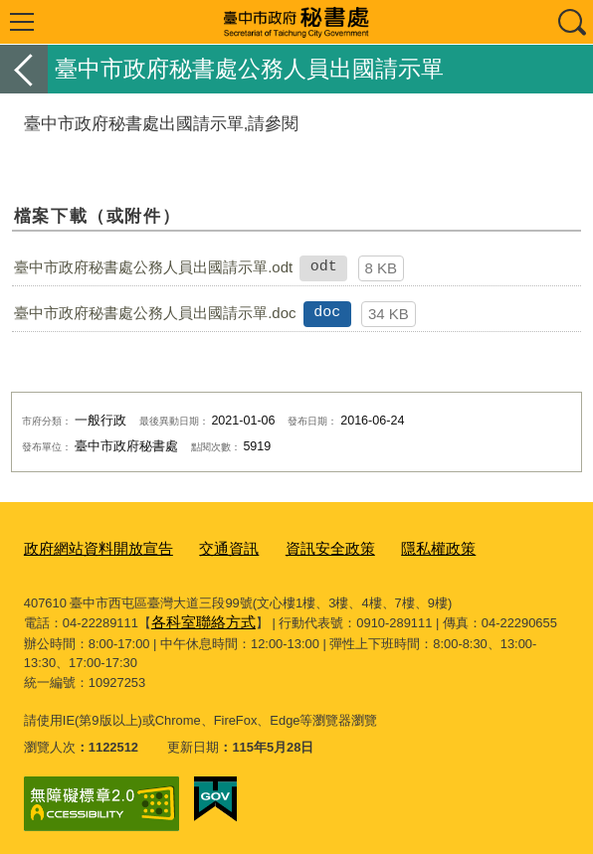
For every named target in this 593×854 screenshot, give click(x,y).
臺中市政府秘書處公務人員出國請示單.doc (155, 312)
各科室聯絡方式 (196, 617)
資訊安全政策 (296, 547)
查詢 (571, 22)
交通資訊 (205, 547)
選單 (22, 22)
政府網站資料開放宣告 (88, 547)
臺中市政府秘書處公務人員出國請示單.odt (153, 266)
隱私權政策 (393, 547)
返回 (24, 69)
